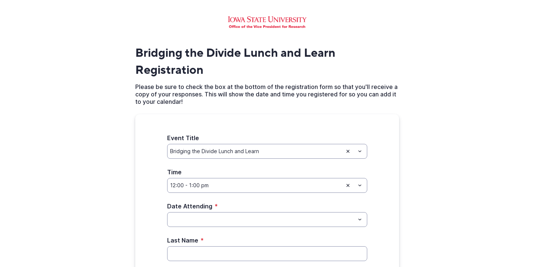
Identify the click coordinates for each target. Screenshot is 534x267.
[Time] (255, 185)
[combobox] (267, 151)
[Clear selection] (348, 151)
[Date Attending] (261, 219)
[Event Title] (255, 151)
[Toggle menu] (360, 151)
